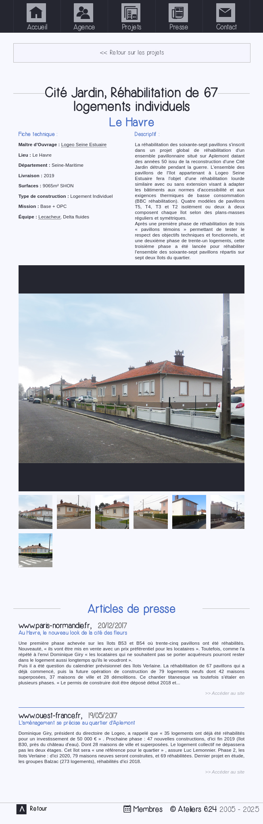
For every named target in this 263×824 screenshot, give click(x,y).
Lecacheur (49, 216)
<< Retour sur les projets (132, 52)
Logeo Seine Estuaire (84, 144)
